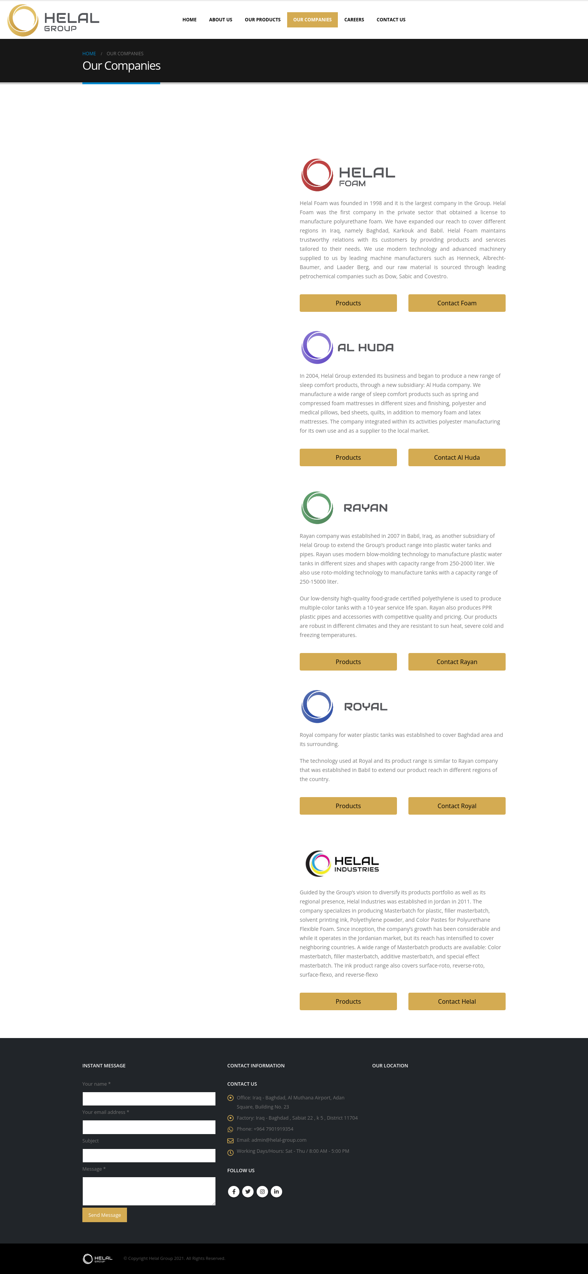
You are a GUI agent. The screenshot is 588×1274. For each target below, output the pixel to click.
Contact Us (391, 19)
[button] (348, 303)
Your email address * (105, 1112)
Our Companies (312, 19)
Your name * (96, 1084)
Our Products (263, 19)
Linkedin (276, 1191)
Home (190, 19)
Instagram (262, 1191)
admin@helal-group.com (279, 1140)
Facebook (233, 1191)
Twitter (248, 1191)
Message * (94, 1169)
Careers (354, 19)
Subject (90, 1141)
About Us (220, 19)
